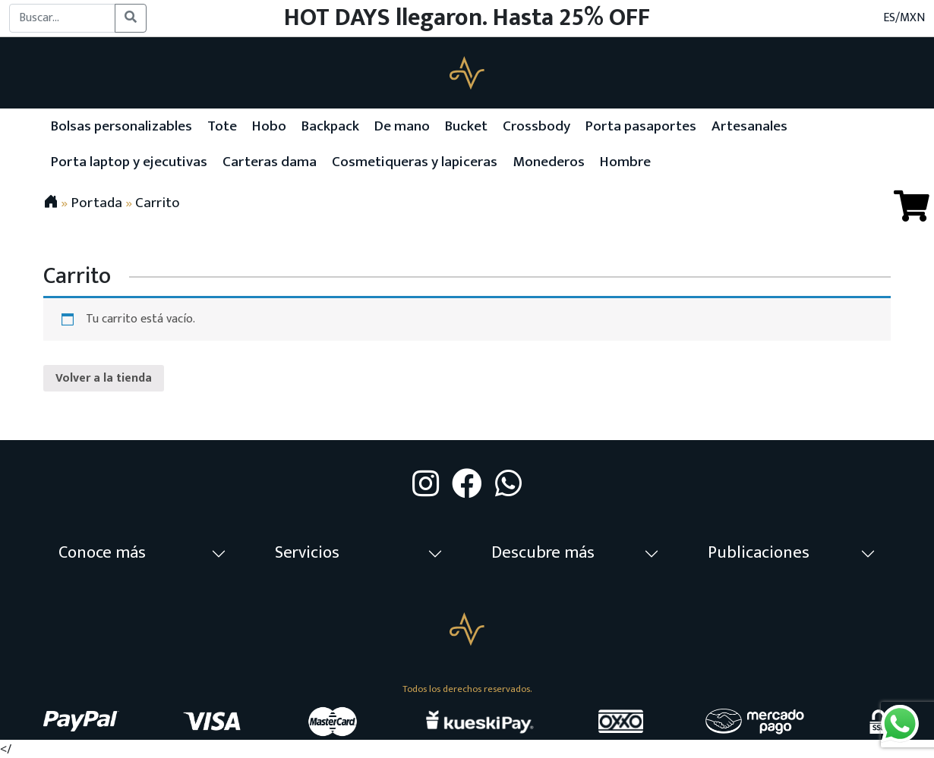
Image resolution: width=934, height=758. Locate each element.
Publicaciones (758, 553)
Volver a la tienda (103, 378)
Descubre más (543, 553)
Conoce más (102, 553)
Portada (96, 202)
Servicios (307, 553)
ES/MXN (904, 18)
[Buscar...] (62, 18)
